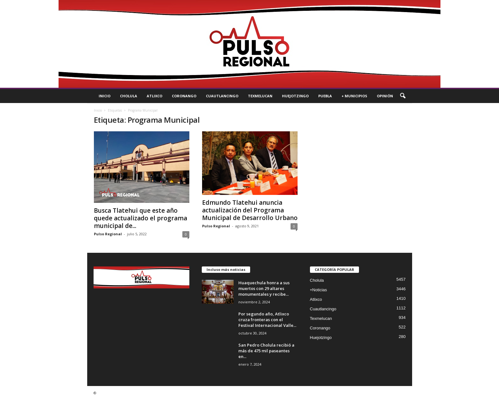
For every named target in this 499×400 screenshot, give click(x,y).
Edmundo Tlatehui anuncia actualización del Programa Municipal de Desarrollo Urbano (250, 210)
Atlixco (154, 95)
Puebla (325, 95)
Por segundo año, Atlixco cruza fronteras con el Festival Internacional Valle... (267, 319)
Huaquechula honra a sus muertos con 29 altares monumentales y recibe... (264, 288)
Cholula (128, 95)
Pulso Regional (108, 233)
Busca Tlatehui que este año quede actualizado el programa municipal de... (140, 218)
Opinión (385, 95)
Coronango (184, 95)
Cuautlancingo (222, 95)
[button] (403, 96)
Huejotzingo (295, 95)
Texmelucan (260, 95)
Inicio (104, 95)
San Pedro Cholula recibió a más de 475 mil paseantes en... (266, 350)
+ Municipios (354, 95)
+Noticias (318, 289)
